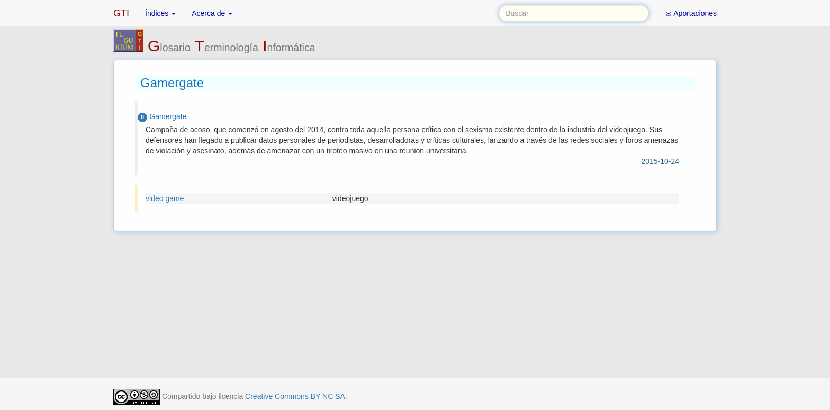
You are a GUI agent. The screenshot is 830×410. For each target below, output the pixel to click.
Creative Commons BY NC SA (295, 396)
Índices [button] (160, 13)
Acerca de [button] (212, 13)
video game (165, 198)
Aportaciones (691, 13)
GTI (121, 13)
